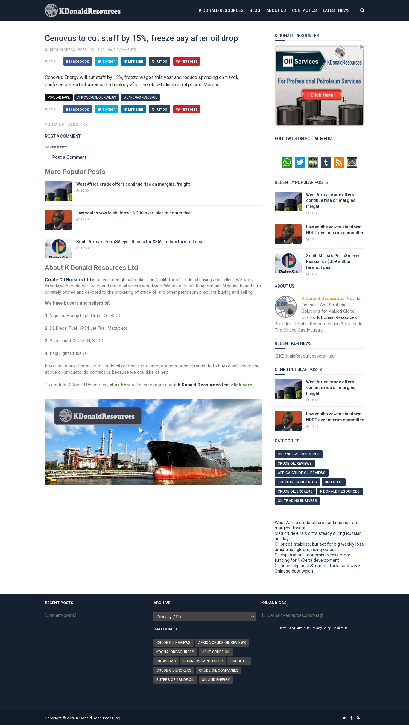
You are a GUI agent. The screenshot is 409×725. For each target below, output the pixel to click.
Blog (255, 10)
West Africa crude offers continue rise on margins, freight (133, 184)
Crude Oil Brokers (295, 491)
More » (210, 84)
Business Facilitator (297, 482)
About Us (276, 10)
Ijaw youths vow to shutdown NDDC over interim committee (133, 213)
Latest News (336, 10)
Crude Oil (334, 482)
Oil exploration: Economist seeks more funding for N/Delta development (312, 557)
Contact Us (304, 10)
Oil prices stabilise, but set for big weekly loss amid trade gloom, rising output (319, 546)
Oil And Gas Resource (140, 97)
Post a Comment (69, 157)
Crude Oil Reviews (295, 463)
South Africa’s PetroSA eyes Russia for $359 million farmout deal (139, 241)
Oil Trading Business (297, 501)
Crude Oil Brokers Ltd (68, 279)
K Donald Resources (221, 10)
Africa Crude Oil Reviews (96, 97)
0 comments (124, 50)
